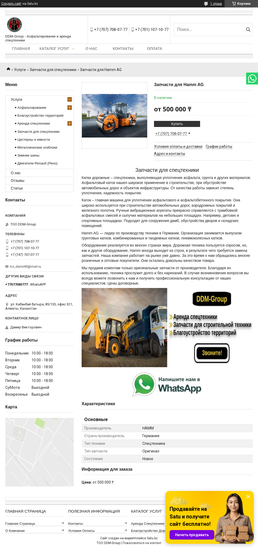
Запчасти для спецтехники (53, 70)
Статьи (17, 188)
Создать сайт (11, 4)
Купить (177, 124)
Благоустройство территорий (40, 115)
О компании (14, 531)
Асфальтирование (31, 108)
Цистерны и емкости (33, 139)
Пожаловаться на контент (141, 543)
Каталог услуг (54, 48)
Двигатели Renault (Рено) (37, 163)
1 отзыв (216, 4)
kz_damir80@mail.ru (25, 266)
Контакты (123, 48)
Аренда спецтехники (33, 123)
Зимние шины (28, 155)
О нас (91, 48)
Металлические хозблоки (37, 147)
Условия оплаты (81, 531)
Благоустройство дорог (149, 531)
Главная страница (20, 524)
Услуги (20, 70)
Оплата (154, 48)
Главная (21, 48)
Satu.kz (152, 538)
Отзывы (17, 180)
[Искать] (248, 29)
